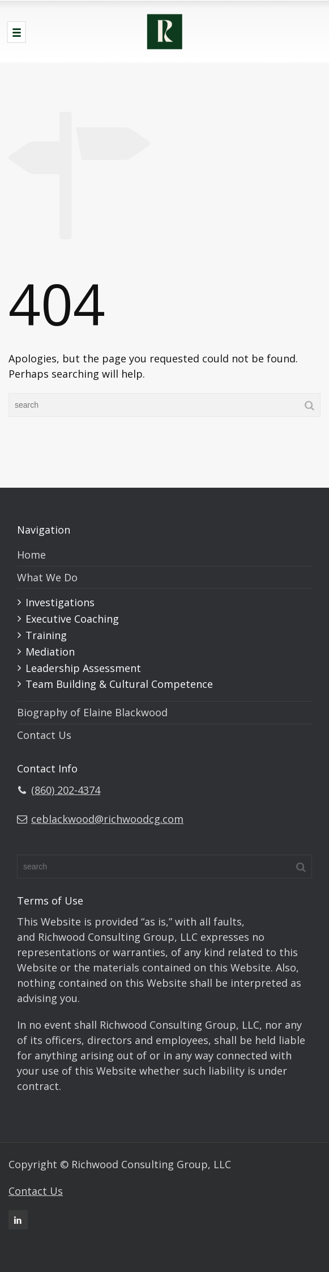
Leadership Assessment (83, 668)
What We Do (47, 577)
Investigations (60, 602)
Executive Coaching (72, 619)
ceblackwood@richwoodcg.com (107, 819)
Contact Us (44, 735)
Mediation (50, 651)
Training (46, 635)
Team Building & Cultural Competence (119, 684)
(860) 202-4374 (65, 790)
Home (31, 554)
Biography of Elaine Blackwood (92, 712)
